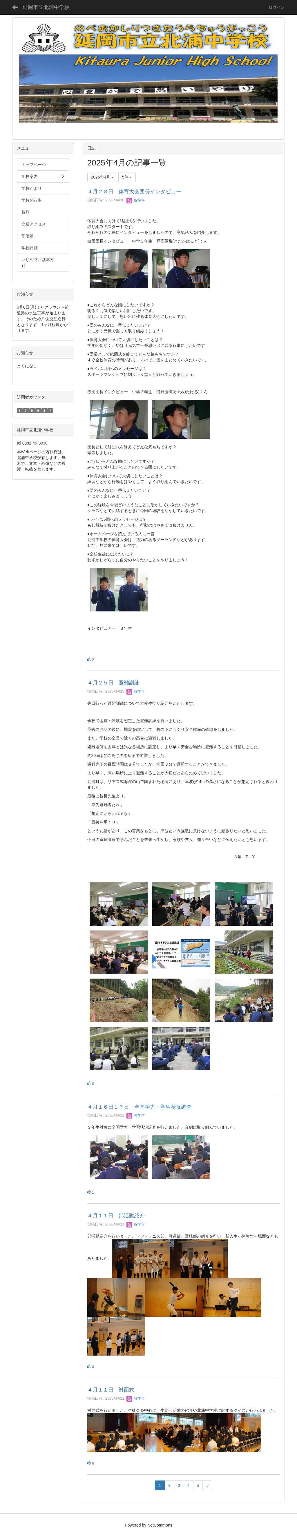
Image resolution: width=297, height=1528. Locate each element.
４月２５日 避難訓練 (113, 683)
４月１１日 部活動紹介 (116, 1216)
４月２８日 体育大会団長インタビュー (134, 191)
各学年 (135, 200)
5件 (127, 177)
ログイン (277, 7)
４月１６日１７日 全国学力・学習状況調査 (139, 1107)
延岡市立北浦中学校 (46, 7)
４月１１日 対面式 (110, 1390)
